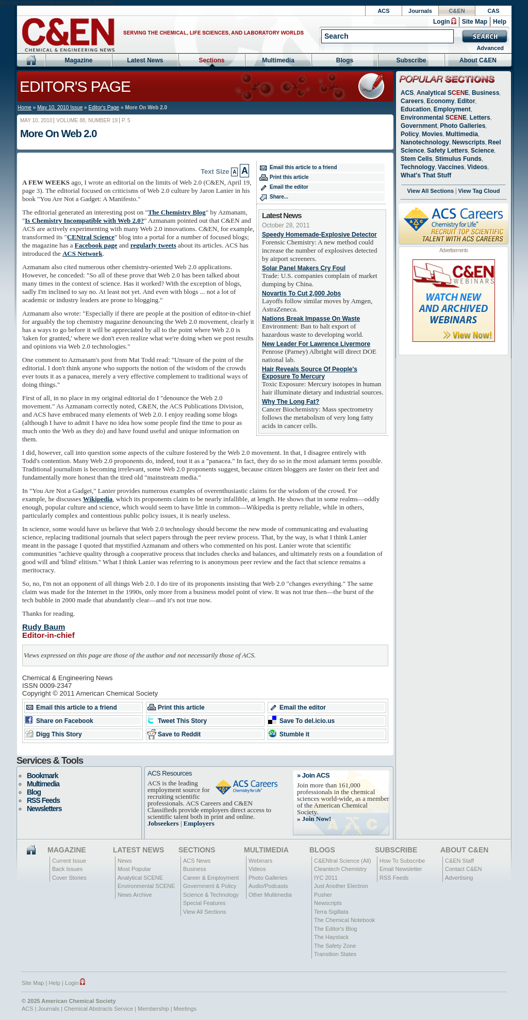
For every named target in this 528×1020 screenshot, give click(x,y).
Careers (412, 101)
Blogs (344, 60)
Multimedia (278, 60)
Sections (211, 60)
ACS (383, 11)
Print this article (289, 177)
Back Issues (67, 869)
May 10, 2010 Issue (59, 107)
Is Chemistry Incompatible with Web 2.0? (84, 220)
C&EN (457, 11)
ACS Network (82, 253)
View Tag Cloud (479, 191)
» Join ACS (313, 775)
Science (482, 150)
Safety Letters (447, 150)
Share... (279, 197)
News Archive (135, 895)
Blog (34, 792)
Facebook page (96, 245)
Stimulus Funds (458, 158)
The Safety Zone (335, 946)
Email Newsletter (401, 869)
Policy (410, 134)
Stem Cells (416, 158)
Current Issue (69, 861)
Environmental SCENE (146, 886)
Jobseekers (163, 823)
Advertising (459, 878)
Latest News (145, 60)
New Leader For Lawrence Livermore (316, 344)
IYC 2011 (326, 878)
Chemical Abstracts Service (98, 1009)
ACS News (196, 861)
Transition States (335, 954)
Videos (477, 167)
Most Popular (134, 869)
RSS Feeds (43, 800)
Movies (432, 134)
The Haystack (331, 937)
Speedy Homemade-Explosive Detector (319, 234)
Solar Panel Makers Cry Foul (303, 268)
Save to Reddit (179, 734)
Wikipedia (98, 499)
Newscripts (468, 142)
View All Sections (430, 191)
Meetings (185, 1009)
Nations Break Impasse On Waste (311, 318)
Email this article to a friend (303, 167)
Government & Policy (209, 886)
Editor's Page (75, 86)
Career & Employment (211, 878)
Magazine (78, 60)
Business (485, 92)
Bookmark (42, 775)
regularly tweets (153, 245)
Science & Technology (211, 895)
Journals (420, 11)
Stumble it (294, 734)
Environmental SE (434, 117)
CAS (493, 11)
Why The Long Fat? (290, 401)
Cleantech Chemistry (340, 869)
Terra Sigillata (331, 912)
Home (24, 107)
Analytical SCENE (140, 878)
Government (419, 125)
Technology (418, 167)
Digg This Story (59, 734)
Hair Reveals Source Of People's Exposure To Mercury (309, 373)
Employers (199, 823)
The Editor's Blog (335, 929)
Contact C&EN (463, 869)
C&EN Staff (459, 861)
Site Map (474, 21)
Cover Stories (69, 878)
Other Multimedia (270, 895)
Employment (452, 109)
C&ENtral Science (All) (342, 861)
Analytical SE (443, 92)
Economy (440, 101)
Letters (480, 117)
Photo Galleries (462, 125)
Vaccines (451, 167)
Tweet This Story (182, 721)
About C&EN (478, 60)
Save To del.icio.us (307, 721)
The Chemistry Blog (177, 212)
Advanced (490, 48)
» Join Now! (314, 818)
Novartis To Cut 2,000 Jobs (301, 293)
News (125, 861)
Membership (153, 1009)
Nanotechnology (425, 142)
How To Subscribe (402, 861)
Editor (466, 101)
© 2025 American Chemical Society (69, 1001)
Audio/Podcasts (268, 886)
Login (441, 21)
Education (416, 109)
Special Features (204, 903)
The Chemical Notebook (344, 920)
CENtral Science (90, 237)
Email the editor (289, 187)
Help (499, 21)
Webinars (260, 861)
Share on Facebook (64, 721)
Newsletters (44, 808)
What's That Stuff (426, 175)
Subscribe (411, 60)
